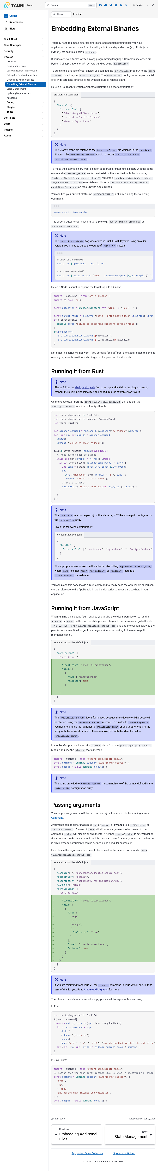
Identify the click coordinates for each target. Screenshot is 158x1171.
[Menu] (33, 5)
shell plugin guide (85, 387)
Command (57, 817)
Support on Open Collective (87, 1153)
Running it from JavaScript (85, 608)
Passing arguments (75, 805)
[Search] (71, 5)
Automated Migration (96, 989)
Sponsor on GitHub (124, 1153)
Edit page (58, 1118)
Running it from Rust (77, 371)
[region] (104, 268)
